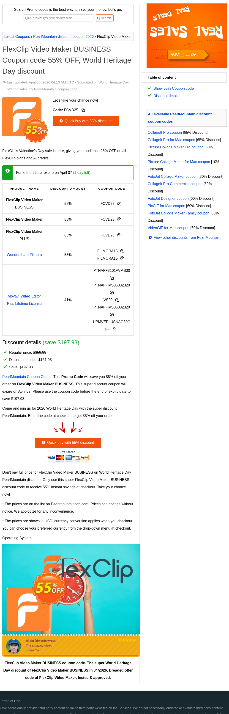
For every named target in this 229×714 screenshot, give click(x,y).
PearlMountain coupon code (55, 89)
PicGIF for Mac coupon (166, 206)
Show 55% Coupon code (173, 88)
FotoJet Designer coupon (168, 198)
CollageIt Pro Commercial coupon (175, 184)
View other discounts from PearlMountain (184, 237)
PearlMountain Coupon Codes (26, 377)
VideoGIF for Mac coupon (168, 228)
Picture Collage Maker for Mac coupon (179, 162)
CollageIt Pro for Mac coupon (171, 140)
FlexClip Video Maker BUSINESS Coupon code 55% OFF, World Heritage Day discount (66, 60)
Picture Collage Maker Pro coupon (176, 147)
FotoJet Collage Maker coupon (173, 176)
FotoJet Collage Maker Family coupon (178, 213)
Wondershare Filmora (24, 255)
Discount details (166, 96)
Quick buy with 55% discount (85, 121)
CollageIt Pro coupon (165, 132)
